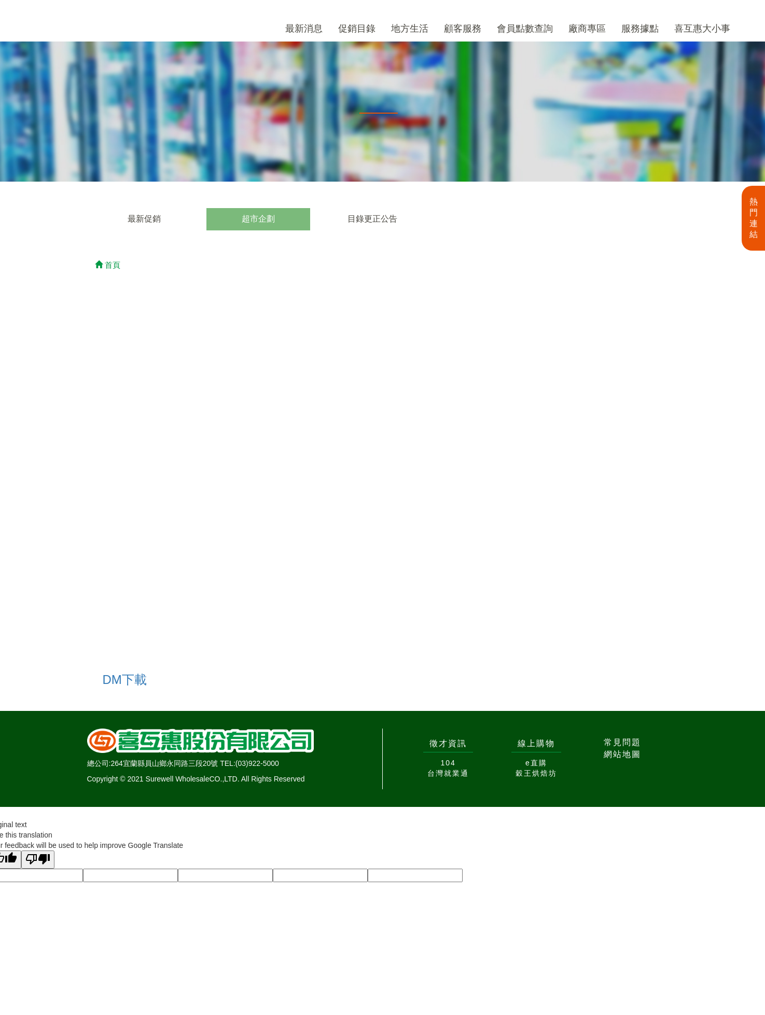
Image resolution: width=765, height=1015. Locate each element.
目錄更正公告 (372, 218)
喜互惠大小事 (702, 28)
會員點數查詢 (525, 28)
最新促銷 (144, 218)
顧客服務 (462, 28)
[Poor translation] (37, 860)
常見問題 (622, 742)
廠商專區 (587, 28)
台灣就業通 (448, 773)
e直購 (536, 763)
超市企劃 (258, 218)
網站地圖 (622, 754)
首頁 (107, 264)
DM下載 (125, 680)
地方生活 (409, 28)
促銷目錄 (356, 28)
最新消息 (304, 28)
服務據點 (640, 28)
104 (447, 763)
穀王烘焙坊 (536, 773)
